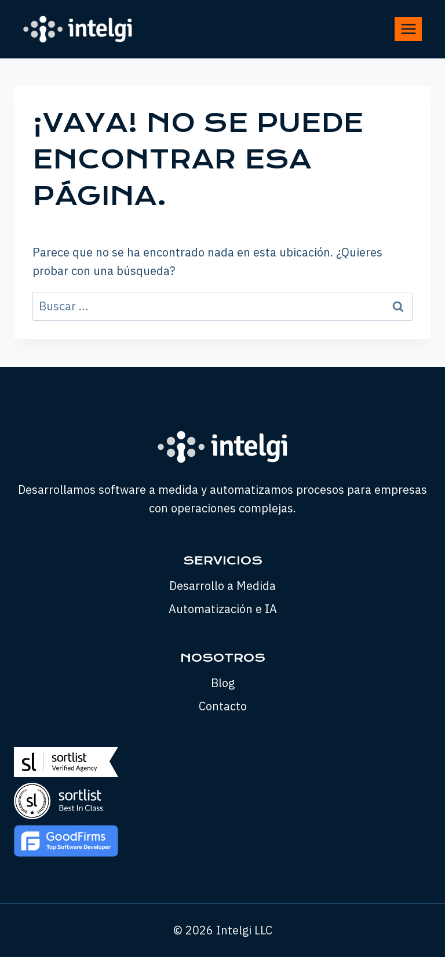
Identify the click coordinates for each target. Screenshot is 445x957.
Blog (223, 683)
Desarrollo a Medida (222, 585)
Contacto (223, 706)
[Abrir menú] (408, 29)
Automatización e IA (223, 609)
